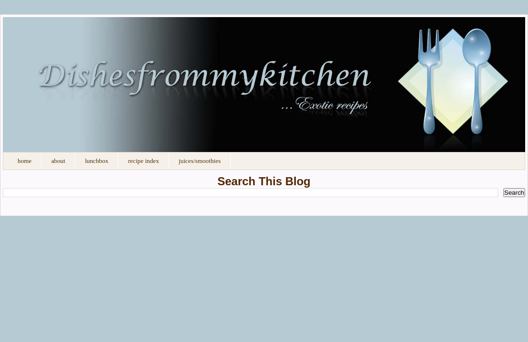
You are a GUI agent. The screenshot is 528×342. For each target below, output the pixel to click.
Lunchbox (96, 160)
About (58, 160)
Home (24, 160)
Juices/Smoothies (199, 160)
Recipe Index (143, 160)
